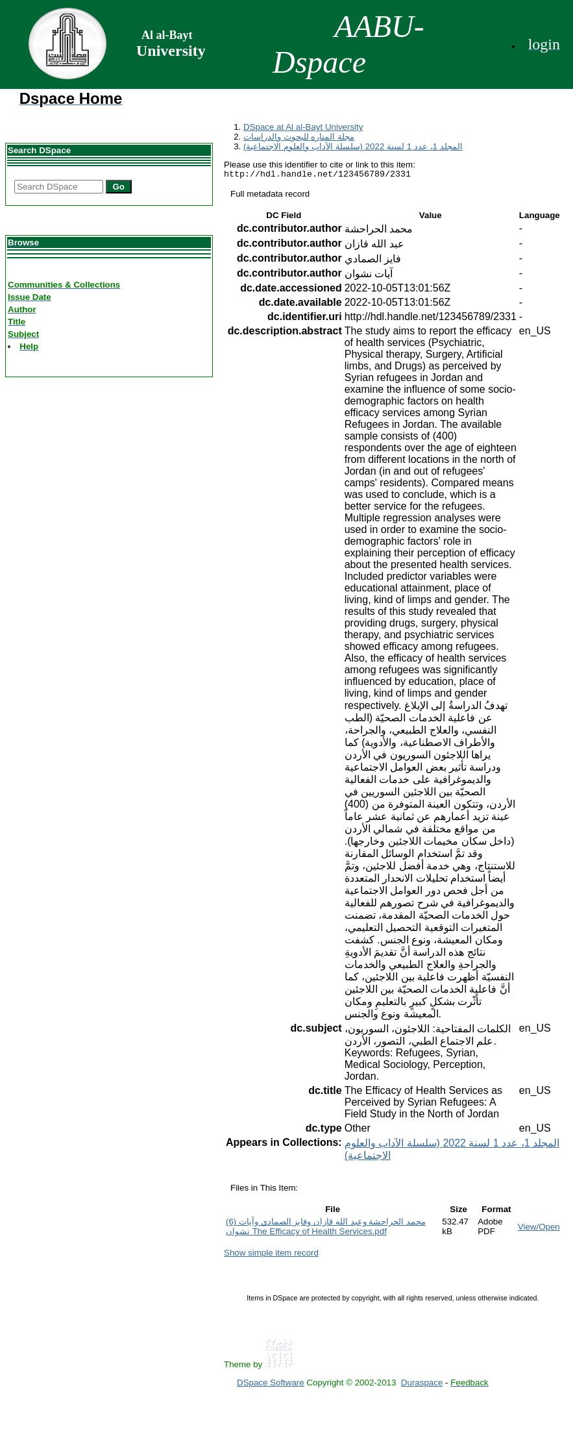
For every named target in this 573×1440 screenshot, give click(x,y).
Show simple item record (271, 1255)
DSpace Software (270, 1384)
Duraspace (422, 1384)
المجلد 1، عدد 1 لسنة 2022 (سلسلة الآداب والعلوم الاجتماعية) (353, 146)
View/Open (539, 1229)
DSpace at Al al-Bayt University (303, 127)
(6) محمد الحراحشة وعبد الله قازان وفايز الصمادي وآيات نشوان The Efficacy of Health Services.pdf (326, 1228)
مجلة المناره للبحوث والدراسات (298, 137)
